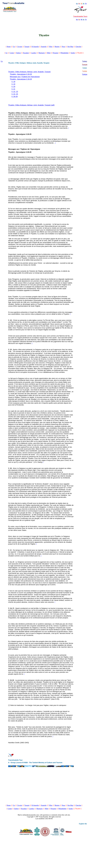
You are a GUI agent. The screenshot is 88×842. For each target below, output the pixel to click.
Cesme (12, 53)
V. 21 (13, 89)
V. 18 (13, 82)
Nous (63, 46)
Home (9, 46)
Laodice (33, 53)
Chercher (78, 46)
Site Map (70, 46)
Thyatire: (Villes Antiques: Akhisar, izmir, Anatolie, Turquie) (29, 72)
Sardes (73, 53)
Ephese (18, 53)
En (77, 19)
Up (14, 46)
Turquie (26, 46)
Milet (48, 53)
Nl (81, 19)
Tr (86, 3)
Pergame (55, 53)
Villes (50, 46)
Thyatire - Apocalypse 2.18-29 (21, 74)
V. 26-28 (15, 96)
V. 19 (13, 84)
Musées (57, 46)
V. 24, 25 (15, 94)
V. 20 (13, 86)
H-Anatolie (35, 46)
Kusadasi (26, 53)
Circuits (19, 46)
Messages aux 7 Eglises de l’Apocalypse (25, 77)
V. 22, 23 (15, 91)
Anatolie (43, 46)
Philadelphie (64, 53)
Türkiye (84, 74)
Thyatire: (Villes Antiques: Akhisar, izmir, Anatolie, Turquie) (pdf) (31, 105)
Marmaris (42, 53)
